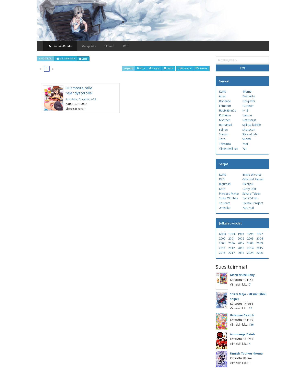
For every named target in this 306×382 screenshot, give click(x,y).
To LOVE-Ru (250, 198)
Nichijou (247, 184)
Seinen (223, 129)
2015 (259, 248)
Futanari (247, 106)
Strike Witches (228, 198)
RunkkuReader (60, 46)
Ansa (222, 96)
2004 (259, 238)
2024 (250, 253)
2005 (222, 243)
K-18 (93, 99)
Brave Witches (251, 174)
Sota (222, 139)
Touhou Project (252, 203)
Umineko (225, 208)
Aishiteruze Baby (242, 275)
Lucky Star (249, 189)
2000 (222, 238)
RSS (125, 46)
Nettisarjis (249, 120)
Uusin (168, 68)
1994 (250, 234)
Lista (83, 58)
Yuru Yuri (248, 208)
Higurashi (225, 184)
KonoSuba (72, 99)
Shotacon (248, 129)
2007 (241, 243)
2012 (231, 248)
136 (251, 324)
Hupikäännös (227, 110)
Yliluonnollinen (228, 148)
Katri (222, 189)
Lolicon (247, 115)
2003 (250, 238)
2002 (241, 238)
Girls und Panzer (253, 179)
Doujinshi (84, 99)
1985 (241, 234)
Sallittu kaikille (251, 125)
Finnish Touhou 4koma (246, 353)
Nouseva (184, 68)
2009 (259, 243)
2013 (241, 248)
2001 (231, 238)
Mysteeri (225, 120)
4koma (246, 91)
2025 (259, 253)
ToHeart (224, 203)
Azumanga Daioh (242, 334)
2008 (250, 243)
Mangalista (88, 46)
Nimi (141, 68)
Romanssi (225, 125)
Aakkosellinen (66, 58)
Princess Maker (229, 193)
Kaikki (222, 91)
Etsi (242, 68)
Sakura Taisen (251, 193)
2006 (231, 243)
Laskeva (201, 68)
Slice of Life (250, 134)
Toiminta (225, 144)
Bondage (225, 101)
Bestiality (248, 96)
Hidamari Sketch (242, 315)
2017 (231, 253)
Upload (109, 46)
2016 (222, 253)
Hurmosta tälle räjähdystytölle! (79, 90)
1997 (259, 234)
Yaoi (245, 144)
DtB (221, 179)
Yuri (244, 148)
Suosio (154, 68)
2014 (250, 248)
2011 (222, 248)
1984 (231, 234)
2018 (241, 253)
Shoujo (223, 134)
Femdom (225, 106)
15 (250, 308)
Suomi (246, 139)
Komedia (225, 115)
